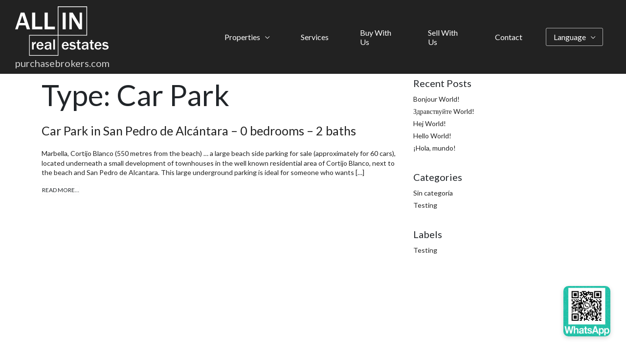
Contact (508, 37)
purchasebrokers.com (62, 63)
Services (315, 37)
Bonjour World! (436, 99)
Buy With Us (375, 37)
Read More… (60, 190)
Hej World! (429, 123)
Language (570, 37)
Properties (242, 37)
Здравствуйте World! (443, 111)
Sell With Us (443, 37)
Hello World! (432, 136)
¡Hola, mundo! (434, 148)
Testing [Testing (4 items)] (425, 250)
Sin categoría (433, 193)
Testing (425, 205)
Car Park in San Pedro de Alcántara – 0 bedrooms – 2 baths (199, 130)
